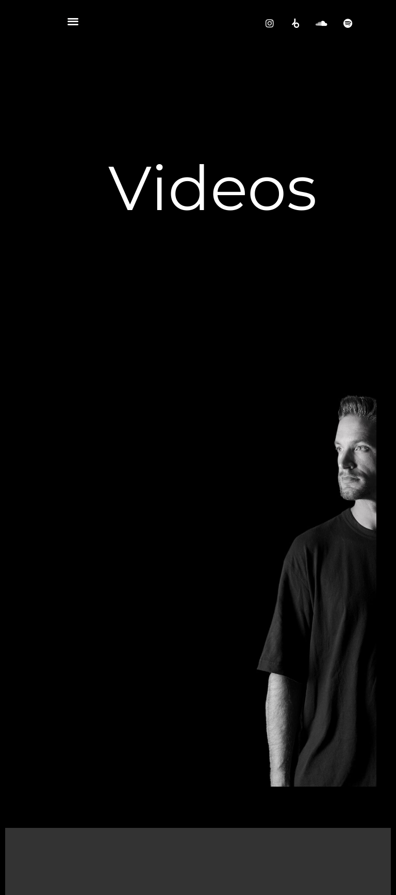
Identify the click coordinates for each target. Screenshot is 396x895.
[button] (73, 21)
